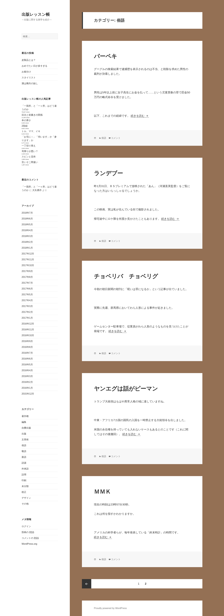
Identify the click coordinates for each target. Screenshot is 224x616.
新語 (24, 457)
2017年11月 (28, 259)
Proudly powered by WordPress (110, 608)
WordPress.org (29, 543)
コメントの (30, 538)
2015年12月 (28, 393)
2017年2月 (27, 312)
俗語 (24, 445)
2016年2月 (27, 382)
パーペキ (105, 56)
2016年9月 (27, 341)
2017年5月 (27, 294)
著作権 (25, 416)
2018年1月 (27, 247)
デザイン (26, 498)
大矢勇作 (37, 190)
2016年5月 (27, 364)
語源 (24, 463)
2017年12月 (28, 253)
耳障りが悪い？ (30, 151)
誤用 (24, 474)
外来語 (25, 468)
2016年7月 (27, 352)
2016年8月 (27, 347)
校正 (24, 492)
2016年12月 (28, 323)
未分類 (25, 486)
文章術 (25, 439)
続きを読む (140, 115)
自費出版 (26, 428)
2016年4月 (27, 370)
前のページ (86, 583)
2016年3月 (27, 376)
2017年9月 (27, 271)
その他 (25, 503)
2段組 (25, 126)
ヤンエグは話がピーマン (126, 388)
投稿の (28, 532)
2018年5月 (27, 224)
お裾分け (26, 71)
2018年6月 (27, 218)
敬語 (24, 451)
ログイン (26, 526)
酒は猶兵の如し (30, 83)
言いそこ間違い (30, 162)
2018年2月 (27, 242)
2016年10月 (28, 335)
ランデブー (108, 173)
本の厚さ (26, 120)
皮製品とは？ (29, 60)
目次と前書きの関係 (32, 115)
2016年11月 (28, 329)
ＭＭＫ (102, 491)
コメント (115, 138)
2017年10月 (28, 265)
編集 (24, 422)
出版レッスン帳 (36, 14)
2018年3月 (27, 236)
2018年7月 (27, 212)
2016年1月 (27, 387)
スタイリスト (29, 77)
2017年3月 (27, 306)
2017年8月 (27, 277)
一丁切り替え (29, 145)
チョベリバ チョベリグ (126, 276)
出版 (24, 433)
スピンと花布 (29, 156)
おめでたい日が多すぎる (34, 66)
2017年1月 (27, 317)
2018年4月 (27, 230)
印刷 (24, 480)
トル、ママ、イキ (31, 131)
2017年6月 (27, 288)
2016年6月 (27, 358)
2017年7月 (27, 282)
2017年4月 (27, 300)
